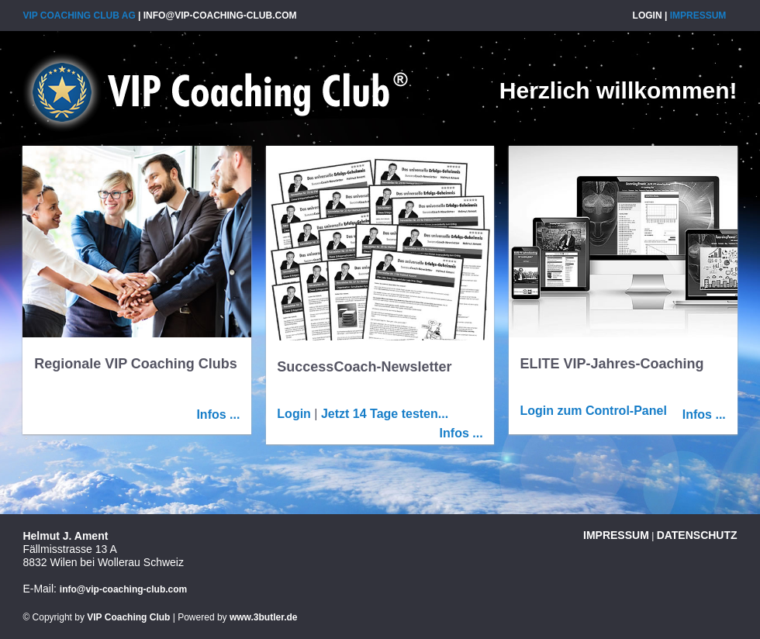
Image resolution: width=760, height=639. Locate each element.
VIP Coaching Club (128, 617)
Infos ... (218, 414)
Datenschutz (697, 535)
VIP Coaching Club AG (215, 92)
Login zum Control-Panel (593, 410)
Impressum (698, 15)
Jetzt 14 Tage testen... (384, 413)
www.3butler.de (264, 617)
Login (647, 15)
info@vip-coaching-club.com (220, 15)
